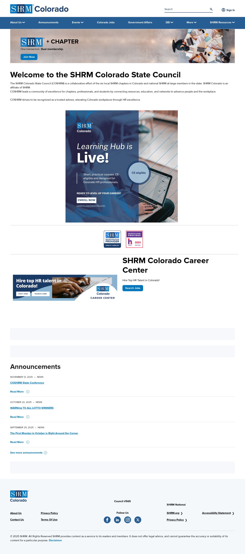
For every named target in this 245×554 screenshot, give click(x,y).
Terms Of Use (49, 519)
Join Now (29, 57)
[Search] (211, 9)
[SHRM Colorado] (39, 8)
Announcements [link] (48, 22)
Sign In (228, 10)
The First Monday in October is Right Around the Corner (44, 433)
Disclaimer (55, 540)
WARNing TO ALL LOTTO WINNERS (32, 408)
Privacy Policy (49, 513)
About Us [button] (16, 22)
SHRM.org (173, 513)
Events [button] (76, 22)
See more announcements (28, 452)
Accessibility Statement (216, 513)
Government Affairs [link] (140, 22)
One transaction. (42, 49)
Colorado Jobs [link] (106, 22)
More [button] (190, 22)
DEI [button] (168, 22)
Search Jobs (132, 288)
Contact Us (17, 519)
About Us (16, 513)
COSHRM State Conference (27, 383)
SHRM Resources (220, 22)
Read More (19, 391)
